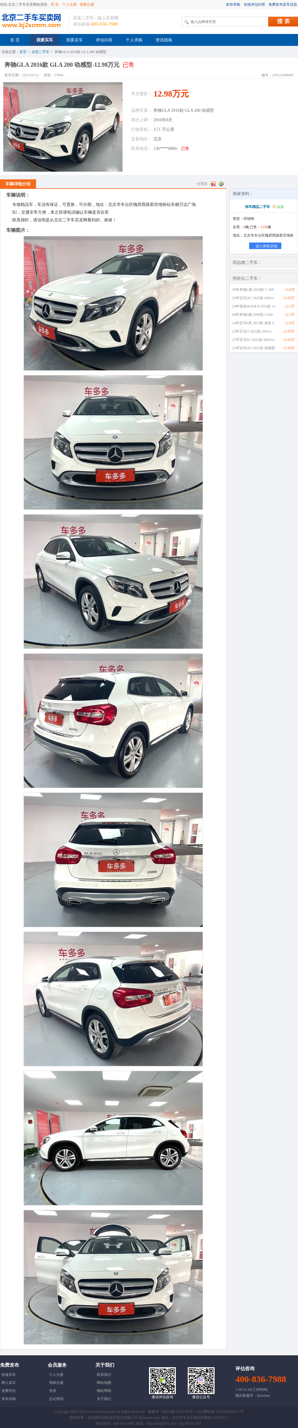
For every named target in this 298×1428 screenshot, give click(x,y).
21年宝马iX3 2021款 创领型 (253, 348)
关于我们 (104, 1399)
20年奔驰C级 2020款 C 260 (253, 290)
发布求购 (233, 4)
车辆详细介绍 (17, 184)
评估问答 (104, 40)
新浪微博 (213, 183)
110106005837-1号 (230, 1412)
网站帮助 (104, 1391)
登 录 (55, 4)
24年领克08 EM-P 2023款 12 (253, 306)
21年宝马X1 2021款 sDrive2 (253, 340)
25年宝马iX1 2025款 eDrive (253, 298)
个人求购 (134, 40)
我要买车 (44, 40)
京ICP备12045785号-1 (179, 1412)
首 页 (15, 40)
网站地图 (104, 1383)
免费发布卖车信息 (282, 4)
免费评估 (8, 1391)
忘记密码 (56, 1399)
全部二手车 (40, 52)
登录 (52, 1391)
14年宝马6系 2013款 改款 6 (253, 323)
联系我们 (104, 1375)
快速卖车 (8, 1375)
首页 (23, 52)
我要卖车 (74, 40)
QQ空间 (221, 183)
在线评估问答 (254, 4)
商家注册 (87, 4)
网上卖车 (8, 1383)
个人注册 (69, 4)
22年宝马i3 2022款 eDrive (251, 331)
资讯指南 (164, 40)
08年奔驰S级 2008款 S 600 (252, 315)
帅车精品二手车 (257, 207)
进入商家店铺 (266, 246)
